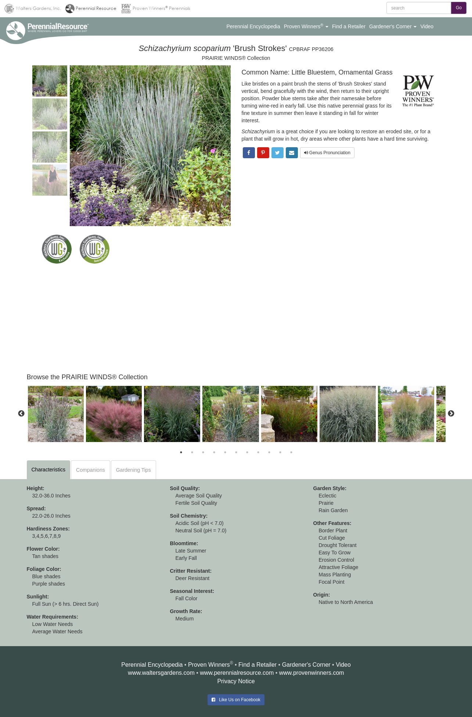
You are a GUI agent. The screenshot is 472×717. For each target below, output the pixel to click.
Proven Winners (209, 665)
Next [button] (451, 413)
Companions (90, 470)
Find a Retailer (257, 665)
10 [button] (280, 452)
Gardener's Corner (306, 665)
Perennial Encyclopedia (152, 665)
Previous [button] (21, 413)
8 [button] (258, 452)
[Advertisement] (236, 318)
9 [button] (269, 452)
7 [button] (247, 452)
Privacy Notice (236, 681)
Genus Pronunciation (327, 152)
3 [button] (203, 452)
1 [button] (181, 452)
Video (343, 665)
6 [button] (236, 452)
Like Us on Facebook (236, 699)
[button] (253, 26)
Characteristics (49, 469)
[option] (56, 414)
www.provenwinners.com (311, 673)
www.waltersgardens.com (161, 673)
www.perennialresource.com (237, 673)
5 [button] (225, 452)
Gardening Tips (133, 470)
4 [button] (214, 452)
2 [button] (192, 452)
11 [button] (291, 452)
